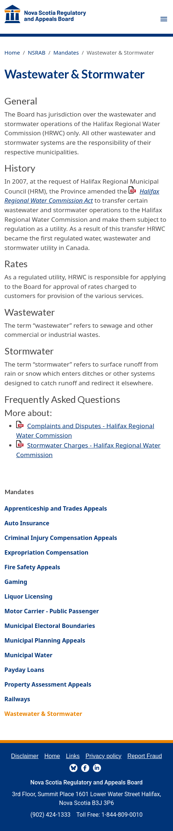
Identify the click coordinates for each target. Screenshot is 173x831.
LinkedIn (97, 768)
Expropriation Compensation (46, 552)
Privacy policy (104, 756)
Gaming (15, 582)
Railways (17, 699)
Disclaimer (25, 756)
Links (72, 756)
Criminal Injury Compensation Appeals (60, 538)
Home (12, 52)
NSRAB (37, 52)
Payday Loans (24, 670)
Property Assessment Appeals (47, 684)
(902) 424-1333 (50, 814)
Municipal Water (28, 655)
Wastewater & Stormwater (43, 714)
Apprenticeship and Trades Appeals (55, 508)
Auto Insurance (26, 523)
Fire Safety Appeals (32, 567)
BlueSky (73, 768)
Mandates (66, 52)
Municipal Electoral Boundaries (49, 626)
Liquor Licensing (28, 596)
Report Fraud (144, 756)
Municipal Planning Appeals (44, 640)
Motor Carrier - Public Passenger (51, 611)
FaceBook (85, 768)
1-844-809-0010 (122, 814)
